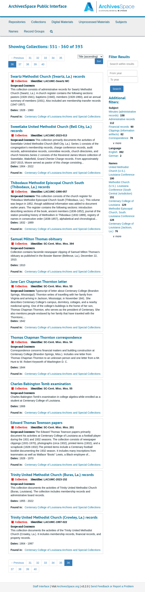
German (114, 155)
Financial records (119, 126)
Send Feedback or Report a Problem (112, 586)
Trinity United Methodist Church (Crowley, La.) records (54, 517)
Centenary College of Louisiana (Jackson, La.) (121, 227)
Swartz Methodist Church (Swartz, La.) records (48, 76)
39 (35, 64)
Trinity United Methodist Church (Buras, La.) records (52, 474)
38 (27, 64)
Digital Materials (62, 22)
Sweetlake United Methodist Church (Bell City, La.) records (51, 128)
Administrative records (122, 119)
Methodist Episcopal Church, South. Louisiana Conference (121, 212)
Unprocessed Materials (94, 22)
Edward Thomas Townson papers (36, 422)
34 (53, 57)
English (113, 152)
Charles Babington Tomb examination (41, 383)
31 (30, 57)
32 (37, 57)
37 (20, 64)
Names (13, 31)
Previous (17, 57)
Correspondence (119, 138)
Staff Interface (41, 586)
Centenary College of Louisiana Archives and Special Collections (63, 116)
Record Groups (34, 31)
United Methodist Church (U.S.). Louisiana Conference (121, 171)
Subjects (121, 22)
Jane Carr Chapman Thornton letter (39, 281)
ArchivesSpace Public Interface (37, 6)
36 (12, 64)
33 (45, 57)
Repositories (17, 22)
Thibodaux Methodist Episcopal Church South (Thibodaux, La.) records (47, 184)
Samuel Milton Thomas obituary (36, 238)
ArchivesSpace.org (68, 586)
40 (42, 64)
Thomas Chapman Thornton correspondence (46, 337)
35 (60, 57)
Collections (38, 22)
